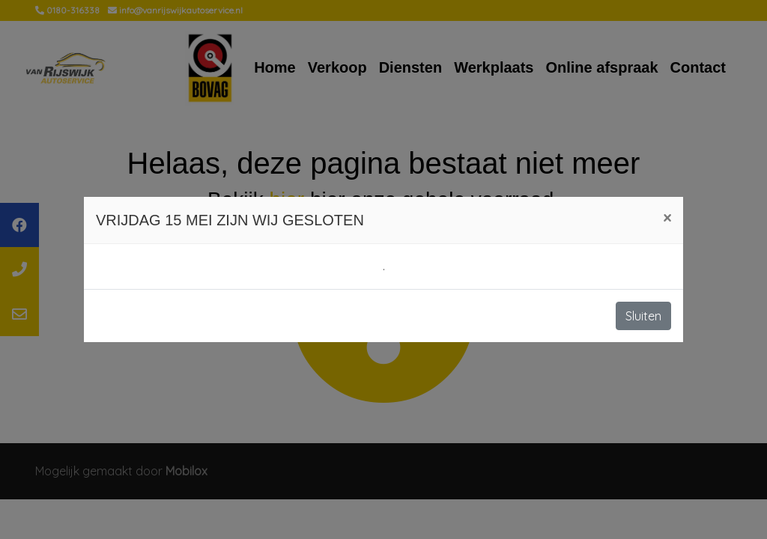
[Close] (667, 218)
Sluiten (643, 315)
